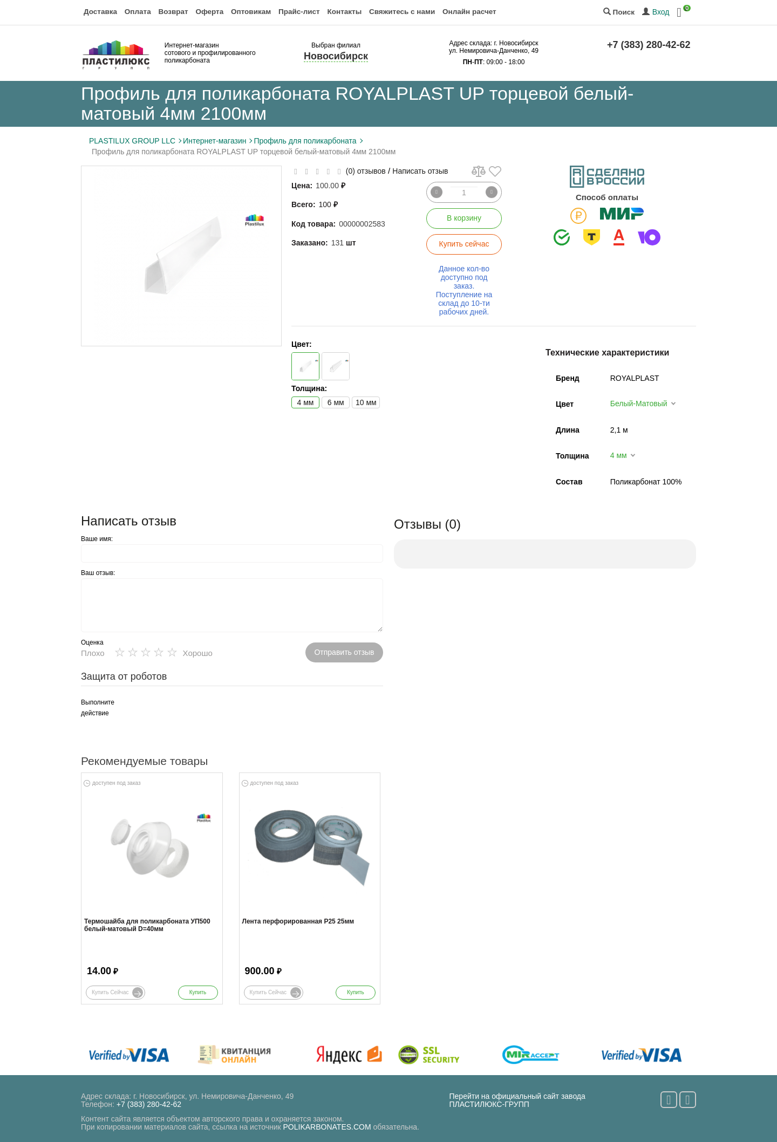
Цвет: (301, 344)
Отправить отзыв (344, 652)
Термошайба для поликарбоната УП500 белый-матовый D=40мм (147, 925)
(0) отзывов (366, 171)
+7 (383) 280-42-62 (649, 44)
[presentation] (216, 718)
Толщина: (309, 388)
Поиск (619, 12)
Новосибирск (336, 56)
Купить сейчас (464, 244)
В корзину (464, 218)
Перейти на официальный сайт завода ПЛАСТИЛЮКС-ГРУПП (517, 1100)
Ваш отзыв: (98, 573)
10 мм (366, 402)
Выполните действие (97, 708)
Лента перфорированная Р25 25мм (298, 921)
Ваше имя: (97, 539)
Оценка (92, 642)
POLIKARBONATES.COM (327, 1127)
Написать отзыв (420, 171)
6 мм (336, 402)
